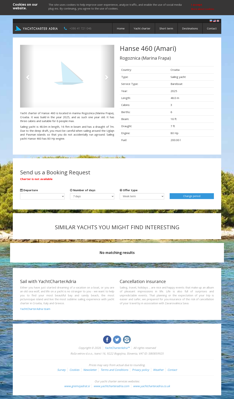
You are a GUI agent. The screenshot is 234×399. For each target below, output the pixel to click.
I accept (196, 4)
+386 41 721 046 (80, 28)
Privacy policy (140, 370)
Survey (61, 370)
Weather (158, 370)
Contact (212, 28)
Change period (191, 196)
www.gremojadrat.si (77, 386)
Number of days (82, 190)
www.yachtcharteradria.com (111, 386)
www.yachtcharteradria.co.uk (151, 386)
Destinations (190, 28)
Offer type (128, 190)
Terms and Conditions (114, 370)
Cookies (74, 370)
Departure (29, 190)
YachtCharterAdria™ (117, 348)
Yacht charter (142, 28)
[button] (27, 76)
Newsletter (90, 370)
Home (121, 28)
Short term (166, 28)
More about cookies (202, 9)
